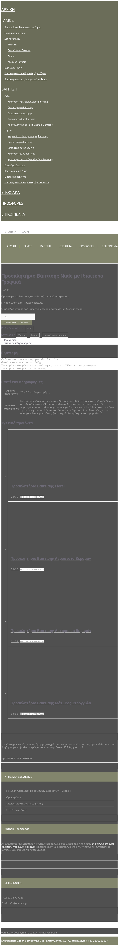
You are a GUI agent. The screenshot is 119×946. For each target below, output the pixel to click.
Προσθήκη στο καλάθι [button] (32, 497)
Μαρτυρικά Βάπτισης (15, 177)
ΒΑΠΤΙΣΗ (9, 89)
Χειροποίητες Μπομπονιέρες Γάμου (22, 27)
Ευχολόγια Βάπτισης (14, 165)
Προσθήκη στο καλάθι (16, 322)
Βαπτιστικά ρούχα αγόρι (20, 113)
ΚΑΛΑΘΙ (23, 232)
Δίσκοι (11, 56)
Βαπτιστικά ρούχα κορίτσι (21, 148)
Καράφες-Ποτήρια (17, 62)
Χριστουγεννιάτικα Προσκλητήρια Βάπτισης (30, 125)
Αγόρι (7, 96)
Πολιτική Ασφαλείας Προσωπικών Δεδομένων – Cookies (38, 790)
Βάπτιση (22, 335)
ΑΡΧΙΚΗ (8, 9)
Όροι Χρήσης (13, 797)
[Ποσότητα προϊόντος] (18, 317)
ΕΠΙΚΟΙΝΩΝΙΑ (13, 214)
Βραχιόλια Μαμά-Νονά (15, 171)
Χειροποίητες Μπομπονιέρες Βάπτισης (28, 101)
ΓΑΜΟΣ (7, 20)
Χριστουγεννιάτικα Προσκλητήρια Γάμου (25, 73)
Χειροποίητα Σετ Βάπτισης (21, 119)
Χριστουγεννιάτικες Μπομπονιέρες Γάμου (25, 79)
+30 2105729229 (98, 940)
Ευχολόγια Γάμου (13, 67)
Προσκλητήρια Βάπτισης (20, 107)
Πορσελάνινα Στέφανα (19, 50)
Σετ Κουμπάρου (12, 39)
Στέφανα (12, 44)
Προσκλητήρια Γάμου (15, 33)
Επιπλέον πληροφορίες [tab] (17, 343)
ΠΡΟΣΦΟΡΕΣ (12, 203)
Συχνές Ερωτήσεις (16, 809)
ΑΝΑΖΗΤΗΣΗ (9, 232)
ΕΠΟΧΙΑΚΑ (10, 192)
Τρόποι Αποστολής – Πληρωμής (24, 803)
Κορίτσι (8, 130)
